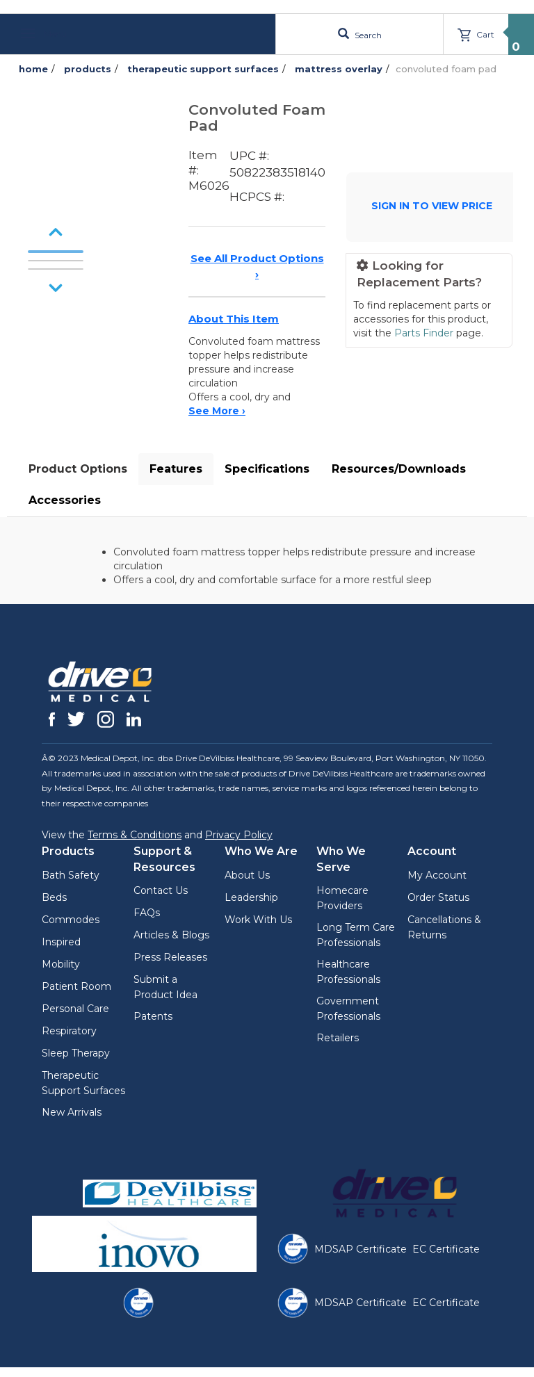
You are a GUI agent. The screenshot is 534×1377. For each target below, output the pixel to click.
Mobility (61, 964)
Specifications (267, 468)
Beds (54, 897)
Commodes (70, 919)
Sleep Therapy (76, 1053)
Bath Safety (70, 875)
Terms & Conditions (134, 835)
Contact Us (161, 890)
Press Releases (170, 957)
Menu (44, 33)
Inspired (61, 942)
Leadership (251, 897)
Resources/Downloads (399, 468)
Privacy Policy (239, 835)
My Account (437, 875)
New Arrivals (72, 1112)
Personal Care (75, 1008)
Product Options (78, 468)
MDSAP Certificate (360, 1249)
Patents (153, 1016)
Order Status (438, 897)
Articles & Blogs (171, 935)
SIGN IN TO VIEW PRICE (431, 205)
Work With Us (258, 919)
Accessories (65, 500)
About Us (247, 875)
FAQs (147, 912)
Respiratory (69, 1031)
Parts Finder (423, 333)
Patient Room (76, 986)
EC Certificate (446, 1249)
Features (175, 468)
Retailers (337, 1038)
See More (216, 411)
